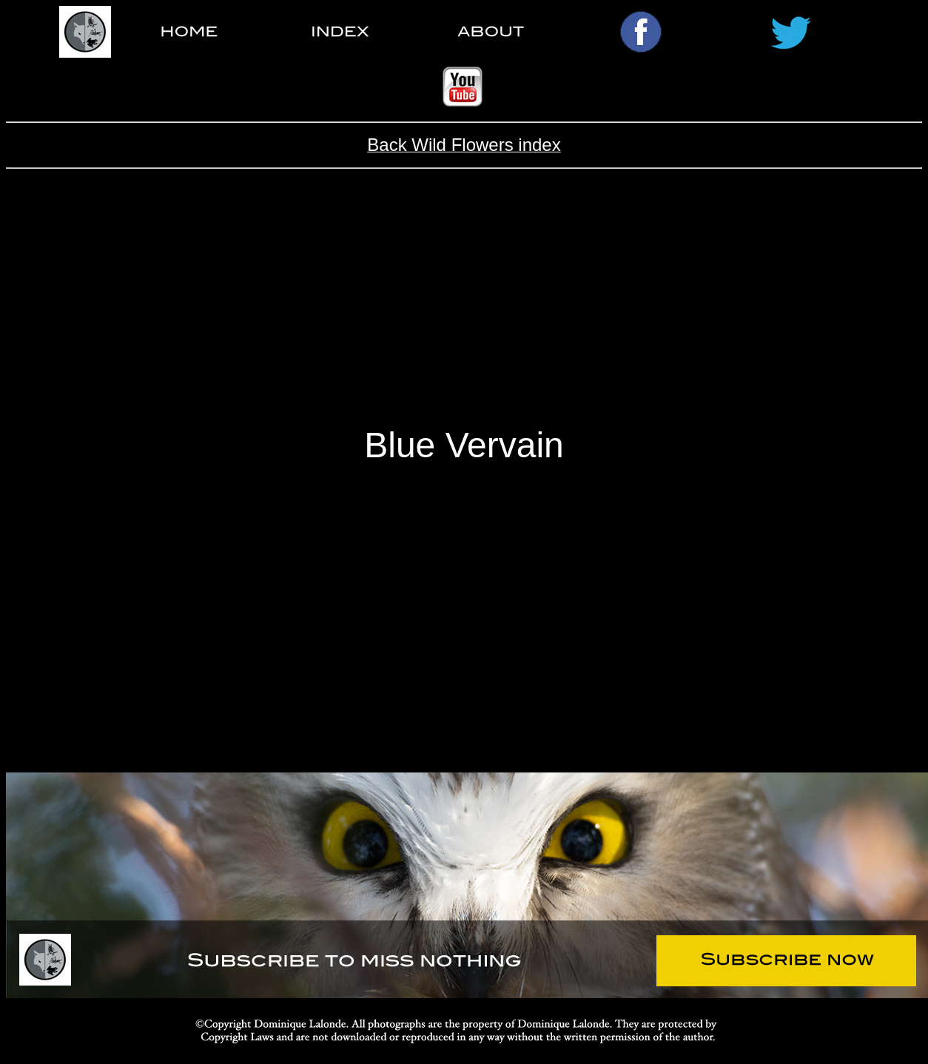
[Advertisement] (464, 309)
